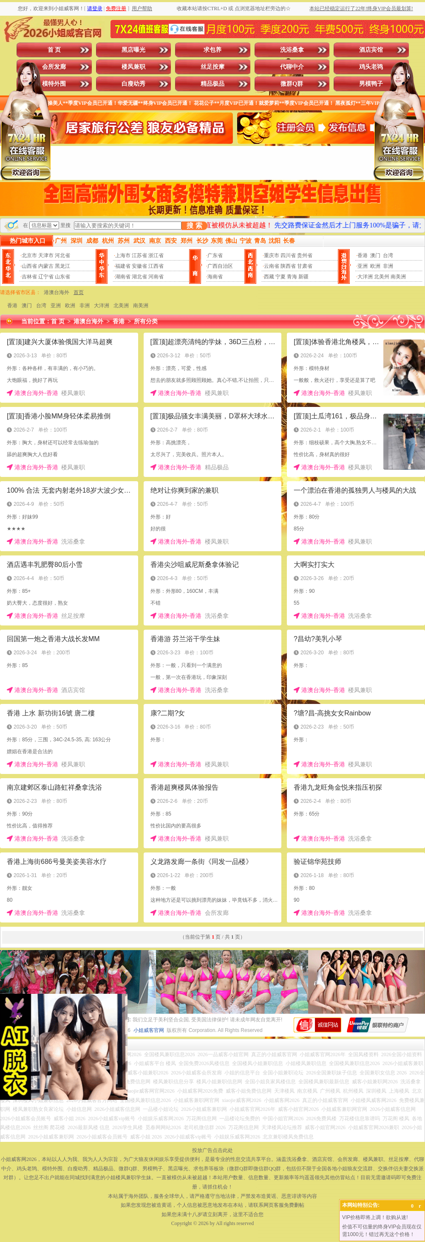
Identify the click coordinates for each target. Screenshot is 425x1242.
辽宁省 (46, 277)
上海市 (122, 255)
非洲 (388, 266)
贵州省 (304, 255)
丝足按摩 (212, 67)
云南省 (271, 266)
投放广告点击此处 (212, 1150)
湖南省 (122, 277)
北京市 (29, 255)
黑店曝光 (133, 50)
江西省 (156, 266)
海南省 (215, 277)
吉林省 (29, 277)
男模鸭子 (371, 84)
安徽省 (139, 266)
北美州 (381, 277)
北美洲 (121, 305)
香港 (362, 255)
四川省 (288, 255)
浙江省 (156, 255)
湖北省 (139, 277)
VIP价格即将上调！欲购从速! (375, 1217)
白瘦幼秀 (133, 84)
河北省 (62, 255)
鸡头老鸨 (371, 67)
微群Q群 (291, 84)
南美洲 (398, 277)
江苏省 (139, 255)
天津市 (46, 255)
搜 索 (194, 225)
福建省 (122, 266)
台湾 (388, 255)
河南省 (156, 277)
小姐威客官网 (148, 1030)
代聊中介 (292, 67)
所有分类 (146, 321)
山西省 (29, 266)
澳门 (375, 255)
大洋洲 (365, 277)
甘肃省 (304, 266)
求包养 (212, 50)
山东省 (62, 277)
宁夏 (280, 277)
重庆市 (271, 255)
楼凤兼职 (133, 67)
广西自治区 (220, 266)
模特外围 (54, 84)
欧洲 (375, 266)
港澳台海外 (56, 292)
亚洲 (362, 266)
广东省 (215, 255)
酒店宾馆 (371, 50)
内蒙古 (46, 266)
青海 (292, 277)
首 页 (54, 50)
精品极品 (212, 84)
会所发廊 (54, 67)
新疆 (303, 277)
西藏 (269, 277)
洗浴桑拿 (292, 50)
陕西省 (288, 266)
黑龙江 (62, 266)
